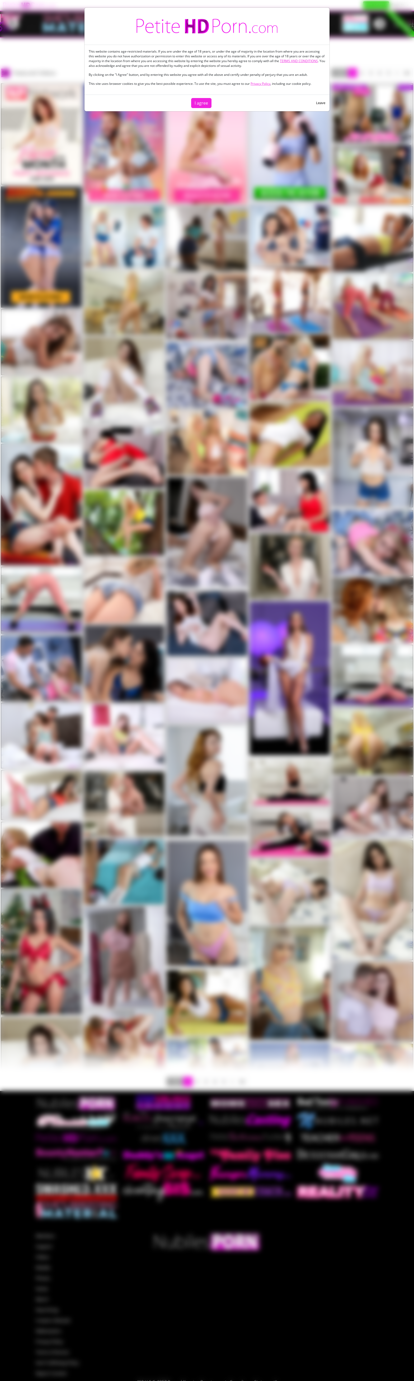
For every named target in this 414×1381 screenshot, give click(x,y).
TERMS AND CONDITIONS (299, 61)
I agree (201, 103)
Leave (320, 102)
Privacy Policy (260, 83)
